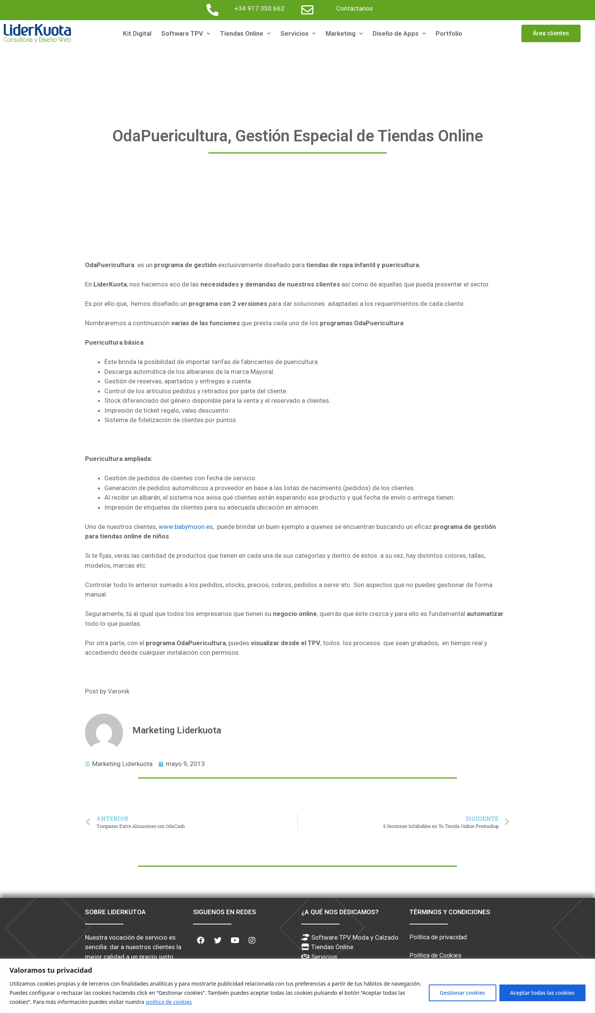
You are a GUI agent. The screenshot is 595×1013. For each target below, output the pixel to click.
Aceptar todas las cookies (542, 992)
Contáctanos (354, 8)
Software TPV (185, 34)
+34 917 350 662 (260, 8)
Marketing (344, 34)
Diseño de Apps (399, 34)
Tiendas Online (245, 34)
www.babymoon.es (186, 526)
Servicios (298, 34)
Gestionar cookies (462, 992)
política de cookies (169, 1001)
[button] (551, 33)
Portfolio (449, 33)
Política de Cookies (435, 955)
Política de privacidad (438, 937)
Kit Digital (137, 33)
